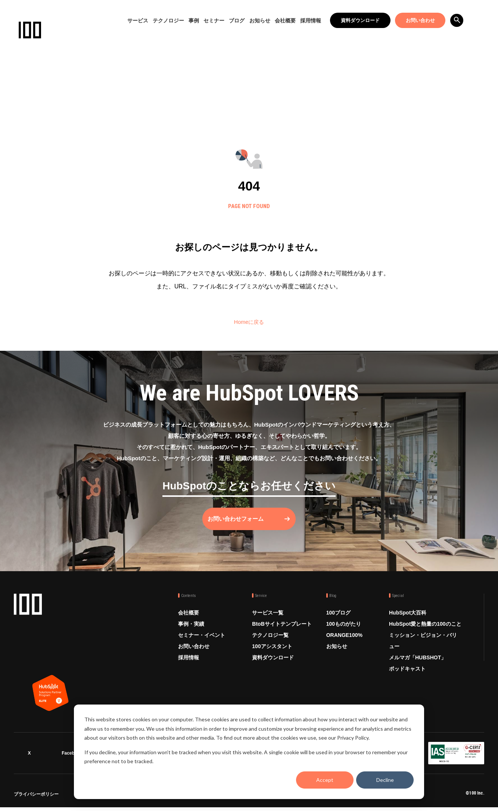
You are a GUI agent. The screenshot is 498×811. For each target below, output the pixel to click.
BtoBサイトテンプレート (281, 630)
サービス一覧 (267, 619)
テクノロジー (168, 20)
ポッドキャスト (407, 675)
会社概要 (285, 20)
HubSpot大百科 (407, 619)
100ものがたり (343, 630)
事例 (194, 20)
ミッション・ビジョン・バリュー (423, 647)
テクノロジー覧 (270, 641)
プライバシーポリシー (36, 798)
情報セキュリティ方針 (129, 798)
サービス (137, 20)
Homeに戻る (249, 322)
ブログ (237, 20)
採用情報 (310, 20)
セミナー (213, 20)
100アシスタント (272, 653)
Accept (324, 780)
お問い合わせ (420, 20)
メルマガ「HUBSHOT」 (417, 664)
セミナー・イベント (201, 641)
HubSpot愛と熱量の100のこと (425, 630)
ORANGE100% (344, 641)
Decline (385, 780)
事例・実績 (191, 630)
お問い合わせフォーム (242, 525)
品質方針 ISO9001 (218, 798)
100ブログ (338, 619)
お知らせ (259, 20)
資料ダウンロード (360, 20)
